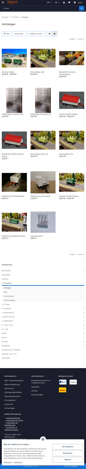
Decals (4, 337)
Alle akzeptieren (65, 445)
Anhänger (7, 288)
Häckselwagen (9, 296)
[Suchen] (40, 8)
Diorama (5, 341)
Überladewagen (9, 300)
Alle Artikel (6, 358)
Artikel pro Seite (35, 34)
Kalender (5, 279)
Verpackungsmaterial (12, 396)
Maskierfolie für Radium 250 (12, 114)
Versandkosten (10, 400)
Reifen (4, 333)
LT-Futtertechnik (8, 313)
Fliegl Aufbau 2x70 (66, 154)
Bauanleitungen (37, 395)
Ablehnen (65, 458)
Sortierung (18, 34)
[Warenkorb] (78, 2)
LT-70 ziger (6, 304)
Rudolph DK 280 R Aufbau (69, 196)
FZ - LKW (5, 329)
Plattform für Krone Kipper (40, 196)
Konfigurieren (66, 452)
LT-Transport (7, 283)
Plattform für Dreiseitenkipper (13, 196)
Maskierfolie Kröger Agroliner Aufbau (13, 155)
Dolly (5, 292)
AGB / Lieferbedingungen (13, 380)
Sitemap (34, 391)
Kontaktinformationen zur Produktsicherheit (41, 381)
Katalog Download (13, 418)
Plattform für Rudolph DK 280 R (13, 236)
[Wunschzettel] (69, 2)
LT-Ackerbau (6, 308)
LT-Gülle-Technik (8, 317)
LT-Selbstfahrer (7, 321)
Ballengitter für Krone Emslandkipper (67, 73)
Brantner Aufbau (8, 72)
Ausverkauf (6, 275)
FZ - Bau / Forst (7, 325)
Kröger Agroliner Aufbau (68, 114)
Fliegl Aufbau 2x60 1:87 (39, 154)
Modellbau (6, 346)
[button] (64, 2)
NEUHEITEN (6, 271)
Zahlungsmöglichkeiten (13, 392)
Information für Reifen (14, 420)
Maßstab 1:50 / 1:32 (9, 354)
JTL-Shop (74, 466)
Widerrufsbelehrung (12, 384)
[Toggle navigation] (3, 1)
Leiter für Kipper (36, 236)
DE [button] (48, 2)
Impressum (9, 462)
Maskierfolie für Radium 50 (40, 114)
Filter (7, 34)
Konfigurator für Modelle (11, 350)
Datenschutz (19, 462)
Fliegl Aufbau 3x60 (37, 72)
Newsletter (35, 387)
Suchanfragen (9, 408)
